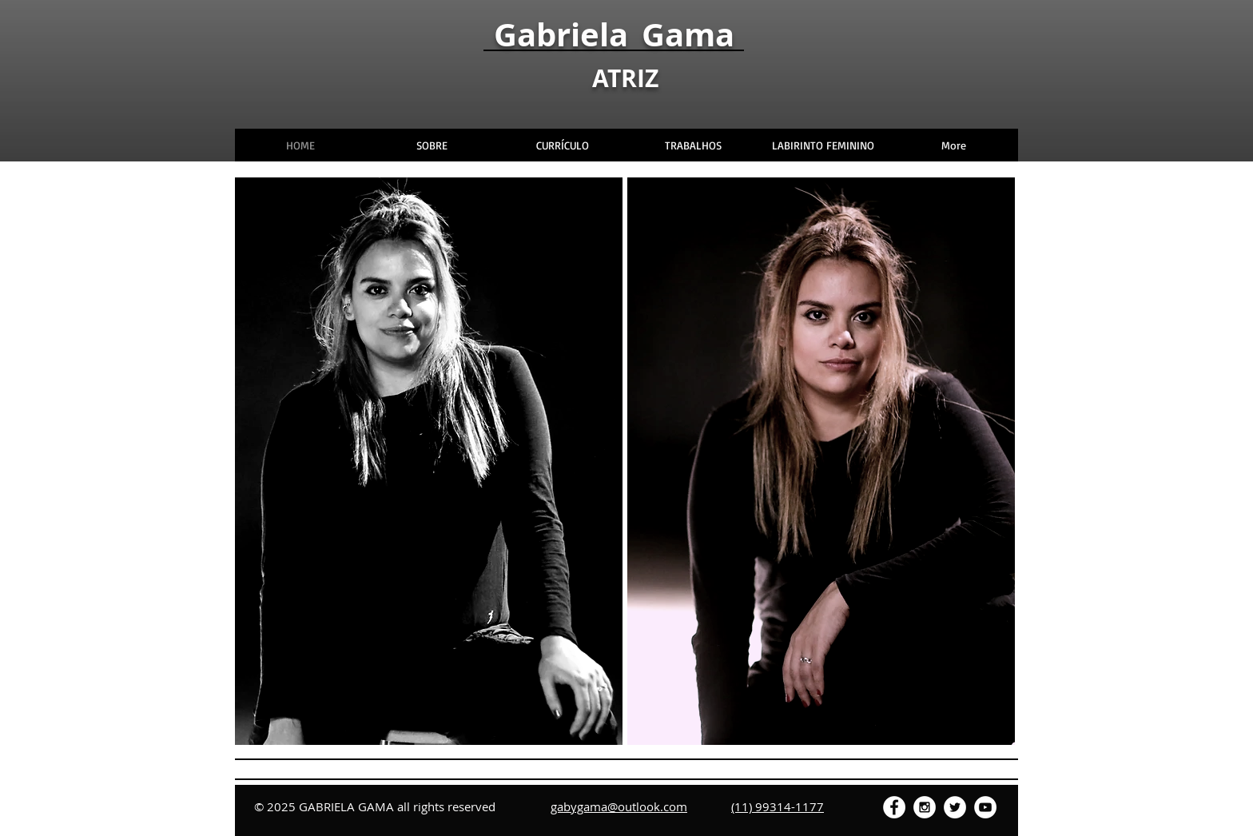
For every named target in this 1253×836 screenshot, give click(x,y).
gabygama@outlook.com (619, 806)
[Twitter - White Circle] (955, 807)
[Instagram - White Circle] (924, 807)
